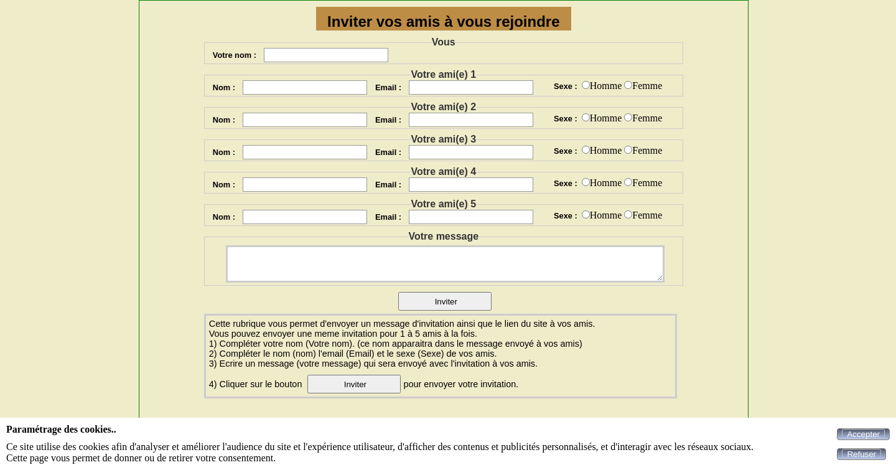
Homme (606, 85)
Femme (647, 85)
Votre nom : (234, 55)
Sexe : (565, 86)
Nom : (224, 87)
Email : (388, 87)
